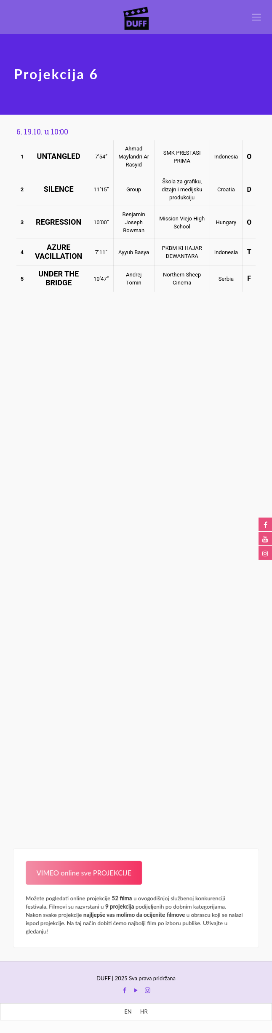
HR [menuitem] (144, 1011)
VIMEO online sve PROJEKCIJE (81, 871)
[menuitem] (128, 1011)
